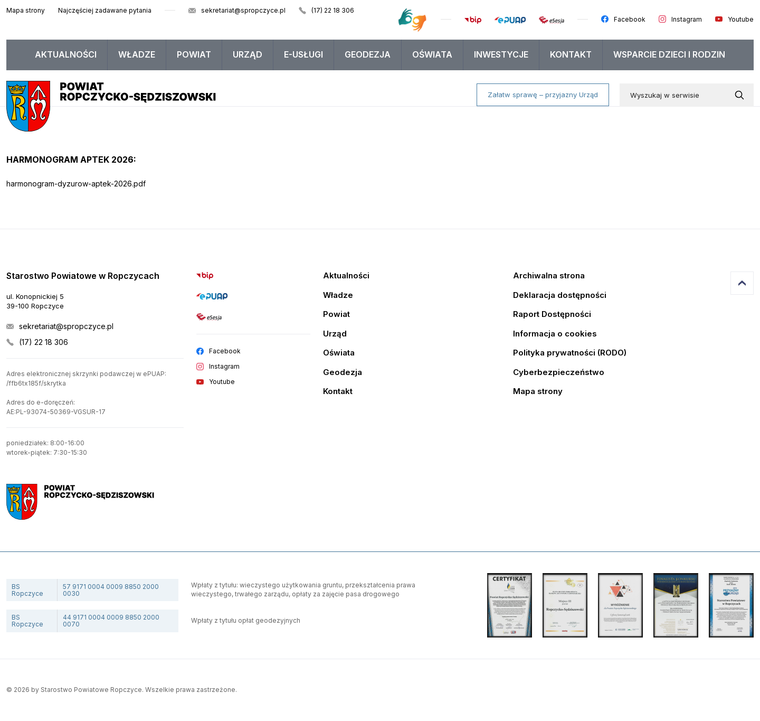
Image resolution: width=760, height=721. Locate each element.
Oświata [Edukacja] (339, 353)
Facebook (629, 19)
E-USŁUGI (303, 54)
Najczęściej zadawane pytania (104, 10)
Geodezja (368, 54)
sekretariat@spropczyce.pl (243, 10)
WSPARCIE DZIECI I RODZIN (669, 54)
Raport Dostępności (552, 314)
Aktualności (66, 54)
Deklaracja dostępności (559, 295)
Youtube (741, 19)
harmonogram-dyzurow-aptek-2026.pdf (76, 183)
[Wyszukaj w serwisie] (741, 95)
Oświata (432, 54)
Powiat (194, 54)
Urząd (247, 54)
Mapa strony (25, 10)
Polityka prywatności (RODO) (569, 353)
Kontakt (571, 54)
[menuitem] (66, 55)
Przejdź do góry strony (742, 283)
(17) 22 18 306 (332, 10)
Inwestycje (501, 54)
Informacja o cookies (555, 334)
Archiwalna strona (549, 275)
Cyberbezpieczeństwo (558, 372)
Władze (136, 54)
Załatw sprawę (543, 94)
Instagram (686, 19)
